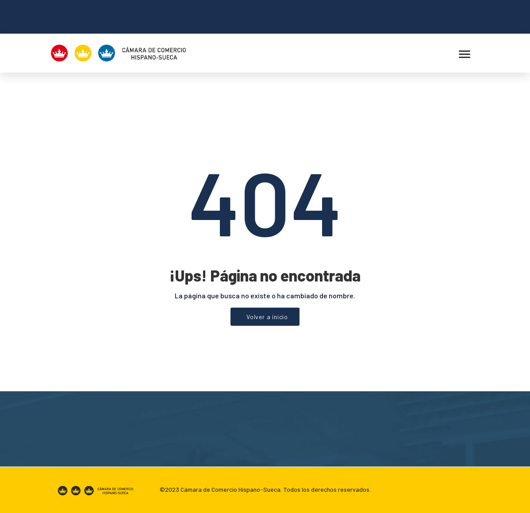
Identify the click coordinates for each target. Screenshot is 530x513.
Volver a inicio (267, 316)
